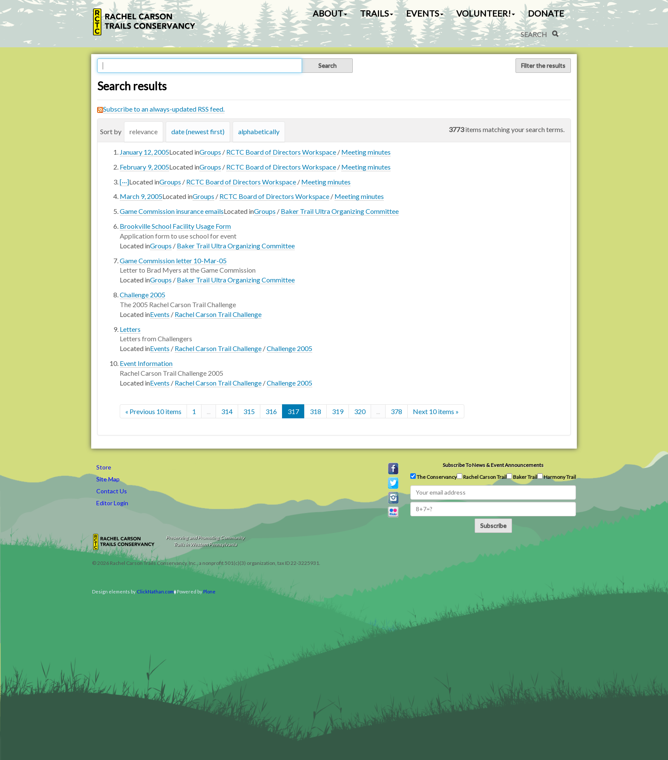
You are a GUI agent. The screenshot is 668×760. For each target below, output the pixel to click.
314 (227, 411)
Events (160, 314)
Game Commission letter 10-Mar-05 (173, 260)
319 (337, 411)
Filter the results (543, 65)
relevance (144, 131)
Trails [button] (376, 13)
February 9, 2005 (144, 167)
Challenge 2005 (142, 295)
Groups (210, 152)
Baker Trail (522, 476)
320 (360, 411)
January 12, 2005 (144, 152)
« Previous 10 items (153, 411)
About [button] (330, 13)
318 (315, 411)
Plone (209, 591)
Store (103, 467)
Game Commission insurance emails (172, 211)
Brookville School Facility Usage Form (175, 226)
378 (396, 411)
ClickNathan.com (155, 591)
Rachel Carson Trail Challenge (218, 314)
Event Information (146, 363)
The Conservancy (433, 476)
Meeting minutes (366, 152)
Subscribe (493, 525)
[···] (124, 182)
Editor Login (112, 503)
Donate (546, 13)
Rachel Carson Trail (482, 476)
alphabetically (258, 131)
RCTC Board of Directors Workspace (281, 152)
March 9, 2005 (141, 196)
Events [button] (424, 13)
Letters (130, 329)
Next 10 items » (436, 411)
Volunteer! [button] (485, 13)
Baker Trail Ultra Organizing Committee (340, 211)
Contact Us (111, 491)
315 (249, 411)
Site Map (108, 479)
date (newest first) (198, 131)
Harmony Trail (556, 476)
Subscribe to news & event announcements (493, 465)
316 (271, 411)
